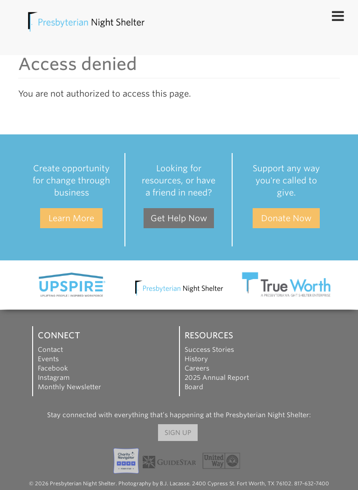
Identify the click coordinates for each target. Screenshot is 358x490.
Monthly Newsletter (69, 387)
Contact (50, 349)
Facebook (53, 368)
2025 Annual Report (217, 377)
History (196, 359)
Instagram (53, 377)
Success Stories (209, 349)
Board (194, 387)
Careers (197, 368)
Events (48, 359)
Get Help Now (179, 218)
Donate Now (286, 218)
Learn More (71, 218)
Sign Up (178, 432)
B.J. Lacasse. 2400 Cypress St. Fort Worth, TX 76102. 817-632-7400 (244, 483)
